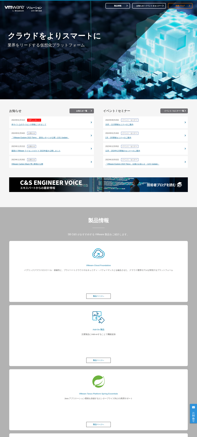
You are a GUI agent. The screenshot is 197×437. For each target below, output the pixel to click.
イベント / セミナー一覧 (174, 111)
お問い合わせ (193, 415)
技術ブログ (180, 6)
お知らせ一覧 (81, 111)
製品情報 (117, 6)
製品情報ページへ (98, 310)
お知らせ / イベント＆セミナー (149, 6)
